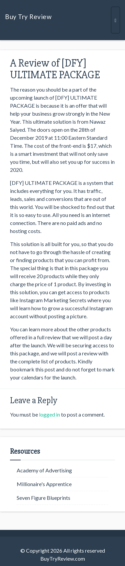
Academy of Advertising (44, 470)
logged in (49, 414)
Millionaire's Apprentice (44, 484)
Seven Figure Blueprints (43, 497)
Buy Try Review (28, 16)
